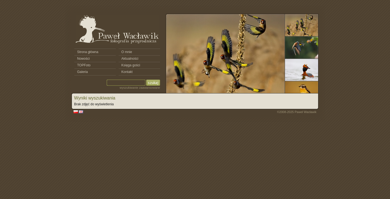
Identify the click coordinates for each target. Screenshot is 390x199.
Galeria (82, 72)
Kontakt (127, 72)
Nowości (83, 59)
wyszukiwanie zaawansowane (140, 87)
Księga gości (130, 65)
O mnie (126, 52)
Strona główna (87, 52)
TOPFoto (83, 65)
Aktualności (129, 59)
